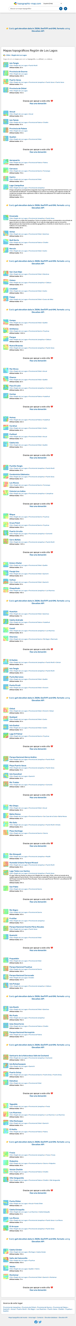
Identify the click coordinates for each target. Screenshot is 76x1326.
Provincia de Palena (35, 122)
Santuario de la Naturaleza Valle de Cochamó (29, 1056)
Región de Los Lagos (21, 65)
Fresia (48, 1106)
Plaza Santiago (16, 831)
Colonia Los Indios (17, 491)
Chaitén (45, 122)
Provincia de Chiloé (17, 88)
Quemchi (46, 574)
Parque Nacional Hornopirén (22, 1032)
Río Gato (13, 822)
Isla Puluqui (14, 984)
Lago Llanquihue (16, 185)
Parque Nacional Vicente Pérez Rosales (26, 927)
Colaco (12, 280)
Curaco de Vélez (48, 299)
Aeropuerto (14, 160)
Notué (52, 711)
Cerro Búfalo (15, 540)
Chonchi (45, 688)
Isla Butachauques (17, 1064)
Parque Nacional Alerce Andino (23, 757)
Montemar (14, 1275)
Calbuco (48, 282)
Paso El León (15, 386)
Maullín (48, 856)
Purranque (46, 171)
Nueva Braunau (16, 346)
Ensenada (13, 216)
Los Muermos (50, 590)
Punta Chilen (15, 1201)
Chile (11, 65)
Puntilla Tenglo (16, 466)
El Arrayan (14, 1226)
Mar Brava (13, 369)
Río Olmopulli (15, 854)
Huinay (12, 417)
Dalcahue (46, 274)
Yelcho (12, 1266)
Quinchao (46, 234)
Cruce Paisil (14, 523)
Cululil (12, 628)
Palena (45, 162)
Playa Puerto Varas (17, 765)
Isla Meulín (14, 1007)
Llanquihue (49, 493)
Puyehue (46, 331)
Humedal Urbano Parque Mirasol (23, 863)
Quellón (45, 323)
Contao (12, 394)
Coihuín (58, 662)
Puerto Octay (15, 1072)
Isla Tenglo (14, 63)
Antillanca (13, 329)
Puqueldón (14, 958)
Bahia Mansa (15, 814)
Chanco (12, 377)
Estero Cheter (15, 563)
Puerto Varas (15, 80)
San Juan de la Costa (50, 816)
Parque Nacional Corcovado (21, 975)
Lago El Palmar (15, 734)
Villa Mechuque (16, 1121)
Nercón (12, 248)
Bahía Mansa (62, 816)
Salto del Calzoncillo (18, 1258)
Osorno (45, 833)
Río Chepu (13, 806)
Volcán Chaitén (16, 1169)
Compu (12, 320)
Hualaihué (46, 396)
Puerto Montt (33, 65)
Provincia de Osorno (18, 71)
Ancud (12, 112)
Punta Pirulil (14, 685)
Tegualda (13, 1104)
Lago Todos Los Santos (19, 871)
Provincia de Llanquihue (37, 82)
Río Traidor (14, 782)
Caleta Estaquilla (16, 1210)
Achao (12, 232)
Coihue (12, 580)
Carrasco (13, 169)
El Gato (58, 825)
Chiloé (12, 709)
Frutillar (13, 918)
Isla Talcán (14, 120)
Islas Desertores (16, 1024)
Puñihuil (13, 434)
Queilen (12, 137)
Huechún (13, 611)
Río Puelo (13, 1015)
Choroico (13, 637)
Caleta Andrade (16, 620)
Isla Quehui (14, 725)
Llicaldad (13, 289)
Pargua (12, 337)
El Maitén (13, 660)
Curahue (13, 426)
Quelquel (13, 717)
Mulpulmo (13, 1161)
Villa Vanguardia (16, 1178)
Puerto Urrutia (15, 531)
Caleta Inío (14, 443)
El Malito (13, 1129)
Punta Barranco (16, 677)
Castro (12, 177)
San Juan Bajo (15, 272)
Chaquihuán (14, 588)
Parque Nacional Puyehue (20, 967)
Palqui (12, 297)
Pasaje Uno (14, 571)
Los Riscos (14, 483)
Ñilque (12, 514)
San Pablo (13, 887)
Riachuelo (54, 639)
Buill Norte (14, 240)
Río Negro (46, 639)
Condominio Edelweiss (19, 474)
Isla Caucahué (15, 774)
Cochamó (49, 388)
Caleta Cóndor (15, 1250)
